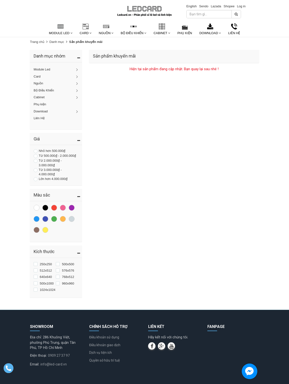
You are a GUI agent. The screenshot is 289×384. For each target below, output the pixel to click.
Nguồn (106, 33)
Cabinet (162, 33)
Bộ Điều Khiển (133, 33)
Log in (241, 6)
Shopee (229, 6)
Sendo (203, 6)
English (191, 6)
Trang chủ (37, 42)
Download (210, 33)
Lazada (216, 6)
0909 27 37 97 (59, 355)
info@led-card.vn (53, 364)
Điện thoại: (38, 355)
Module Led (60, 33)
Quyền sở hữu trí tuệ (104, 360)
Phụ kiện (184, 33)
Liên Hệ (234, 33)
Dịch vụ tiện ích (100, 352)
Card (85, 33)
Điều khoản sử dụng (104, 337)
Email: (34, 364)
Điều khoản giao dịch (104, 345)
